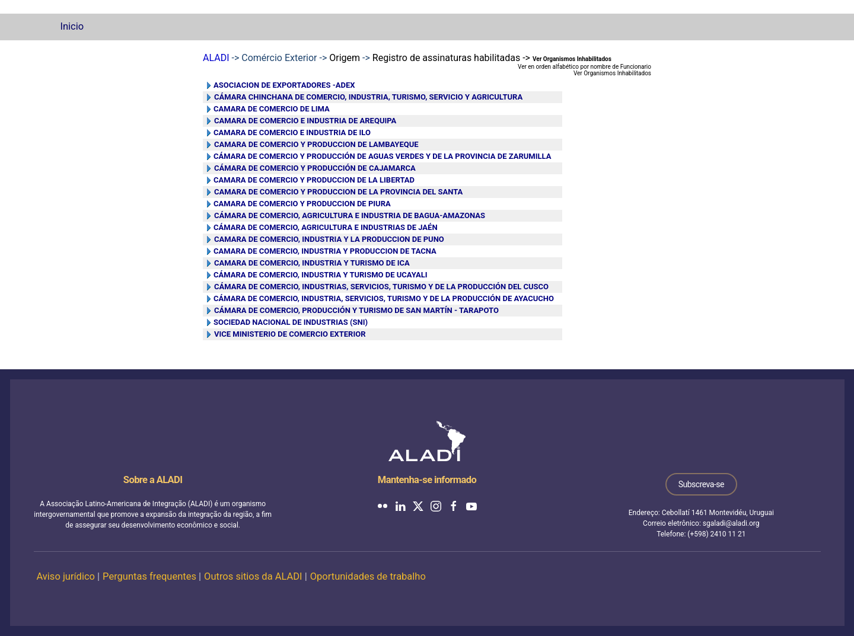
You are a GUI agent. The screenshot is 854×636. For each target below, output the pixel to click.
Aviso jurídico (66, 576)
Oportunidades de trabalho (368, 576)
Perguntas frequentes (149, 576)
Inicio (72, 26)
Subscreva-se (701, 484)
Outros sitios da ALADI (253, 576)
